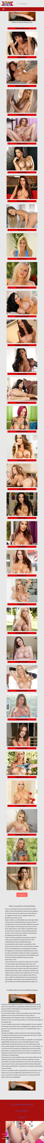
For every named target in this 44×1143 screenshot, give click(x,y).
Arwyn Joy (22, 460)
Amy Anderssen (22, 287)
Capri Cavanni (22, 662)
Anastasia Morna (22, 316)
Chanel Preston (22, 719)
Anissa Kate (22, 374)
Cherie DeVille (22, 748)
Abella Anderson (21, 28)
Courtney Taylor (21, 835)
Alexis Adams (22, 201)
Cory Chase (22, 806)
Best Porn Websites (22, 1111)
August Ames (22, 518)
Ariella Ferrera (22, 431)
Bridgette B (22, 604)
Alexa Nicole (22, 172)
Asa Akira (22, 489)
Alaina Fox (22, 115)
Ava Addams (22, 546)
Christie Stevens (22, 777)
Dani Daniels (22, 863)
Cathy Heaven (21, 691)
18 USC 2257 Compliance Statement (22, 1104)
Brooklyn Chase (22, 633)
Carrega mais (22, 895)
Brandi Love (22, 575)
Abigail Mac (22, 57)
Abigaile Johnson (22, 86)
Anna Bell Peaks (22, 403)
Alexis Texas (22, 259)
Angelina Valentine (22, 345)
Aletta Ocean (22, 143)
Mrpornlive (22, 1117)
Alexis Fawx (22, 230)
